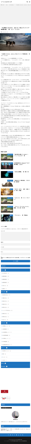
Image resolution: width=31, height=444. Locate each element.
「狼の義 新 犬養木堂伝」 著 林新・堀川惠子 (21, 181)
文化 (6, 4)
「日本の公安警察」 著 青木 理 (21, 171)
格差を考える (5, 301)
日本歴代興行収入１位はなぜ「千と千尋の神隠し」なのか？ (21, 163)
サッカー (4, 357)
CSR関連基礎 (5, 329)
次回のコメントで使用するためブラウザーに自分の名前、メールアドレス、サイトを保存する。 (15, 258)
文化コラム (5, 285)
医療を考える (5, 313)
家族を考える (5, 304)
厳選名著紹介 (10, 154)
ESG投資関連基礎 (6, 335)
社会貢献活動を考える (7, 344)
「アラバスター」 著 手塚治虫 (21, 215)
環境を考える (5, 316)
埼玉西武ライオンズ (6, 351)
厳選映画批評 (5, 279)
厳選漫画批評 (5, 282)
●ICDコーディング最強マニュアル (6, 430)
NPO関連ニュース (6, 338)
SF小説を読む (11, 4)
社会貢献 (4, 323)
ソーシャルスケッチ (6, 1)
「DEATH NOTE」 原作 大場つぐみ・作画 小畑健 (22, 190)
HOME (3, 4)
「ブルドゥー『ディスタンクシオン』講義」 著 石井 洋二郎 (21, 207)
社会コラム (5, 319)
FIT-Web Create (15, 440)
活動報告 (4, 366)
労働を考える (5, 298)
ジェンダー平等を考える (7, 310)
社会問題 (4, 291)
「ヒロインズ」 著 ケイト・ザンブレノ (21, 198)
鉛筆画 (4, 288)
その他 (4, 360)
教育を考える (5, 307)
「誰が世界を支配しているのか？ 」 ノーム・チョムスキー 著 (22, 155)
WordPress (25, 440)
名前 (2, 242)
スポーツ (4, 347)
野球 (4, 354)
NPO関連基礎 (5, 341)
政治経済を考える (6, 295)
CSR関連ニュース (6, 326)
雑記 (4, 363)
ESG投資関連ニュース (7, 332)
